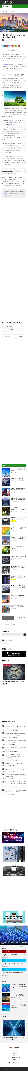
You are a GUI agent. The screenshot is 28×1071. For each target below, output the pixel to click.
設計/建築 (11, 326)
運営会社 (14, 1059)
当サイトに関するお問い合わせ (14, 1057)
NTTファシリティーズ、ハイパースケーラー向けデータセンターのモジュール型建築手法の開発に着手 (15, 783)
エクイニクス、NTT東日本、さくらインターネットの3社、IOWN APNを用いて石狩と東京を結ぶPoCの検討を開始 (15, 756)
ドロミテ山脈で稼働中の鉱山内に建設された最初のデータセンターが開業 (15, 741)
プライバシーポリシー (13, 1055)
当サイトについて (14, 1051)
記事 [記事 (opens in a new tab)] (5, 193)
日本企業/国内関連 (14, 730)
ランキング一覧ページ (22, 946)
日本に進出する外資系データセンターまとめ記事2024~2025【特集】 (15, 775)
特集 (12, 778)
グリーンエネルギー (17, 329)
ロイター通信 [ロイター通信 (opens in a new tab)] (5, 64)
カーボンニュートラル (7, 329)
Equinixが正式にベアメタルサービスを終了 (14, 763)
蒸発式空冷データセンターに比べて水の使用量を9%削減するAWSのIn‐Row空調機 (15, 791)
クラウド (13, 765)
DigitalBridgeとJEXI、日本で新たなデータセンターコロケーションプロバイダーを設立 (15, 734)
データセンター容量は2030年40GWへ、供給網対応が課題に (15, 748)
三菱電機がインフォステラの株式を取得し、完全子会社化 (15, 727)
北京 (12, 329)
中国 (10, 329)
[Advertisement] (14, 259)
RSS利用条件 (14, 1053)
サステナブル (6, 6)
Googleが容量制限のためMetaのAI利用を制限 (14, 769)
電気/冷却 (13, 794)
